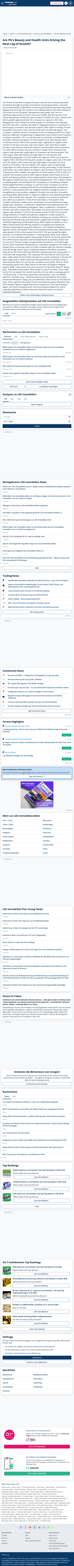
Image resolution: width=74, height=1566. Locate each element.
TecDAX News (60, 1487)
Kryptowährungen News (10, 1492)
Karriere (4, 1538)
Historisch (47, 832)
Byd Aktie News (64, 1503)
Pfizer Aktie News (44, 1510)
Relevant (7, 336)
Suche (37, 426)
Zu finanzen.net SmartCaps (37, 1084)
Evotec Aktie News (51, 1507)
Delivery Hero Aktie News (27, 1516)
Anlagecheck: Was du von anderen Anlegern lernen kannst (31, 691)
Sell (25, 399)
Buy (12, 399)
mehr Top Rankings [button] (37, 1329)
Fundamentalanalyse (11, 853)
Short (14, 313)
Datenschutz (53, 1538)
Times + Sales (8, 824)
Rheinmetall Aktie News (53, 1492)
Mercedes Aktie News (44, 1505)
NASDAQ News (20, 1489)
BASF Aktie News (21, 1494)
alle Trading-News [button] (37, 612)
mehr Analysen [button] (37, 404)
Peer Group (43, 336)
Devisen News (32, 1489)
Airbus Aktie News (51, 1503)
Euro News (52, 1489)
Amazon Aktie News (49, 1494)
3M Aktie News (34, 1521)
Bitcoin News (24, 1492)
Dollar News (42, 1489)
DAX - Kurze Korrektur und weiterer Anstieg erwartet (29, 603)
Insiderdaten (8, 1387)
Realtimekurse (8, 1379)
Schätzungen (48, 824)
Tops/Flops (38, 1383)
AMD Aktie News (22, 1507)
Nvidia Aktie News (37, 1492)
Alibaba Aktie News (44, 1516)
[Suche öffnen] (66, 3)
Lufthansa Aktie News (35, 1503)
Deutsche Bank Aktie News (23, 1498)
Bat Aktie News (7, 1519)
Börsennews (6, 1487)
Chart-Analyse (8, 837)
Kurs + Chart (7, 820)
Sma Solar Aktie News (9, 1516)
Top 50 (5, 1383)
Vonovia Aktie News (8, 1507)
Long (6, 313)
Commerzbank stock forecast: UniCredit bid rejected (28, 591)
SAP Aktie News (7, 1498)
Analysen (6, 845)
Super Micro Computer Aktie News (55, 1519)
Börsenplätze (8, 828)
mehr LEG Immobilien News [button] (37, 382)
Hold (19, 399)
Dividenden (38, 1387)
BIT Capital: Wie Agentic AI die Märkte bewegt (25, 683)
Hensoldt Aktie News (26, 1501)
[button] (57, 3)
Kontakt (4, 1535)
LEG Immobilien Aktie (24, 34)
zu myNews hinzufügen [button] (48, 386)
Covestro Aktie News (24, 1512)
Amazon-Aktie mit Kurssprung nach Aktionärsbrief (28, 595)
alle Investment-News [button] (37, 711)
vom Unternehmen (28, 336)
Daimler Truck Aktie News (51, 1514)
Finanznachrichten (28, 1487)
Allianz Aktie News (41, 1496)
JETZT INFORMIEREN (37, 1446)
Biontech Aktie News (9, 1505)
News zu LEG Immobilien (42, 34)
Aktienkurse (7, 1375)
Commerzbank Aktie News (57, 1498)
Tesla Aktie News (7, 1494)
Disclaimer (52, 1541)
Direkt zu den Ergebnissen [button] (37, 1362)
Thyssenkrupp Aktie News (27, 1505)
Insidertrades (48, 845)
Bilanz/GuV (47, 820)
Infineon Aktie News (42, 1501)
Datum (15, 343)
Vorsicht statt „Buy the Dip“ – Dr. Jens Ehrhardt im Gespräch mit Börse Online (38, 687)
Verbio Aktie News (20, 1521)
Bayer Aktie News (34, 1494)
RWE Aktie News (7, 1503)
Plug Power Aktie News (9, 1501)
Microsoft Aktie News (56, 1496)
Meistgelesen (25, 343)
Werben (28, 1538)
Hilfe (26, 1535)
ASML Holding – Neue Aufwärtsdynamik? (24, 599)
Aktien (12, 34)
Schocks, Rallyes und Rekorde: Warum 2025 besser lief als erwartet (34, 706)
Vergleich (6, 832)
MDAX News (50, 1487)
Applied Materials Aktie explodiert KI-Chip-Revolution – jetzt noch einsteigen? (38, 580)
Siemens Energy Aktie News (11, 1496)
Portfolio (6, 1391)
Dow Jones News (7, 1489)
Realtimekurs (8, 841)
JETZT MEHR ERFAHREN (37, 1473)
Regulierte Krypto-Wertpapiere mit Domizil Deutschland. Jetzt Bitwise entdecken (35, 697)
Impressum (53, 1535)
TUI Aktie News (28, 1496)
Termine (46, 841)
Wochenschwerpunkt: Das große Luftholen (25, 679)
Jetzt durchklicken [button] (41, 1177)
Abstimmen (37, 1358)
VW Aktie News (46, 1521)
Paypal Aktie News (57, 1501)
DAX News (40, 1487)
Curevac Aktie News (55, 1512)
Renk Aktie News (20, 1503)
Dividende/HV (48, 837)
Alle (15, 336)
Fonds (45, 853)
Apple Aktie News (40, 1498)
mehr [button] (37, 568)
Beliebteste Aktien (41, 1375)
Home (5, 34)
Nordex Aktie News (60, 1505)
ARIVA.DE (31, 1564)
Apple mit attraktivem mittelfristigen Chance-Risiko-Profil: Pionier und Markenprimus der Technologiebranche (35, 585)
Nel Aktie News (35, 1514)
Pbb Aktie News (7, 1521)
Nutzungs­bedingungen (57, 1543)
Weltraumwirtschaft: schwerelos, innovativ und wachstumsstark (33, 607)
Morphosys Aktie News (9, 1510)
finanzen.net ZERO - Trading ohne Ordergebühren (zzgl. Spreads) (33, 675)
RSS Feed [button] (13, 386)
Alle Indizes (38, 1379)
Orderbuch (47, 828)
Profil (45, 849)
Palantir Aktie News (8, 1512)
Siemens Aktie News (40, 1512)
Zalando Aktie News (34, 1519)
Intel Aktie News (57, 1510)
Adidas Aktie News (21, 1514)
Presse (4, 1541)
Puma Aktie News (8, 1514)
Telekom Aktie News (60, 1516)
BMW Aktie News (20, 1519)
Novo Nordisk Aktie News (28, 1510)
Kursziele (6, 849)
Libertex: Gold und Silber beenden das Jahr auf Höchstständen (32, 702)
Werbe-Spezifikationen (33, 1541)
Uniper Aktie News (36, 1507)
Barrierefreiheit (54, 1548)
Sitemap (4, 1543)
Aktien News (16, 1487)
